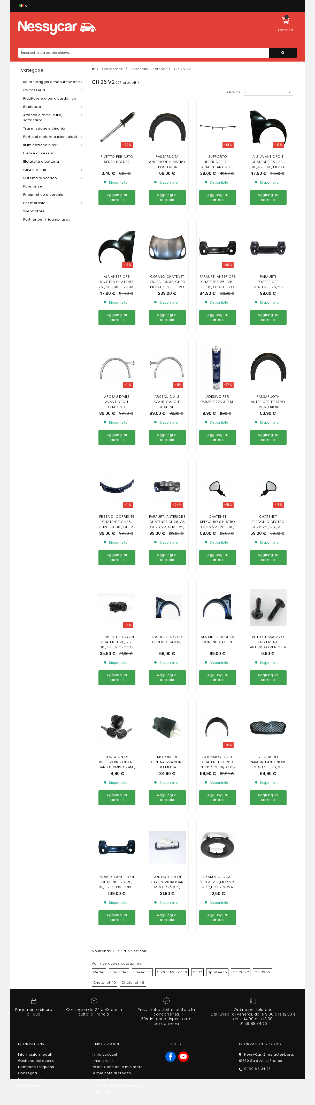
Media (99, 783)
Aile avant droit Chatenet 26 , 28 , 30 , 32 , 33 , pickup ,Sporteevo (268, 164)
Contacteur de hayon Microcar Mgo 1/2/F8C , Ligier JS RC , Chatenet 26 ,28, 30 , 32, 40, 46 (167, 701)
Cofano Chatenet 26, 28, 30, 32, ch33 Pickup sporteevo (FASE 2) (167, 284)
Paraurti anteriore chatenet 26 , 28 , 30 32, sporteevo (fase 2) (217, 284)
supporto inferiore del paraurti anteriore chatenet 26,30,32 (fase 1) (217, 167)
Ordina (233, 92)
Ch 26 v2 (241, 783)
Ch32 (197, 783)
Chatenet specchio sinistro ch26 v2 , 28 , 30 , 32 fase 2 (217, 477)
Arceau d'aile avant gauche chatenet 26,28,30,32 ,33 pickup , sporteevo (167, 360)
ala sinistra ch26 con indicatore (217, 545)
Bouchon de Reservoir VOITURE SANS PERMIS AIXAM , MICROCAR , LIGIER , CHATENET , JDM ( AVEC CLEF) (117, 628)
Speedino (142, 783)
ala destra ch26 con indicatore (167, 545)
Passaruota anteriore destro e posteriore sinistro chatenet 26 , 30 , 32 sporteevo (267, 362)
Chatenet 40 (104, 794)
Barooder (119, 783)
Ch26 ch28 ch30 (172, 783)
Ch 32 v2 (263, 783)
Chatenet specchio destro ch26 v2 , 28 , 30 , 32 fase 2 (268, 477)
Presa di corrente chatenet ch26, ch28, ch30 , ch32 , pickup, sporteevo (117, 477)
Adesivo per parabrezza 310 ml (217, 352)
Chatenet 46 (132, 794)
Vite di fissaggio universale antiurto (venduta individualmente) (268, 550)
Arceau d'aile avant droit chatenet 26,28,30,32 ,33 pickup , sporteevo (117, 407)
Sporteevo (217, 783)
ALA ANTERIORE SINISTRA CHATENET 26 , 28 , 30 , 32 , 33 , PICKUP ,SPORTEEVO (116, 284)
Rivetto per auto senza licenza (117, 159)
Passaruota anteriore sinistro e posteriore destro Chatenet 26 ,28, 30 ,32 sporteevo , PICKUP (167, 169)
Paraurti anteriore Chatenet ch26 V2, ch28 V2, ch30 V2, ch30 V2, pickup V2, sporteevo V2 (167, 480)
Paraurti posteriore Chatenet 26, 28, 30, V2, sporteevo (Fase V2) (268, 287)
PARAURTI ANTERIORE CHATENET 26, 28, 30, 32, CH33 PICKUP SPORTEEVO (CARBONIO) (117, 699)
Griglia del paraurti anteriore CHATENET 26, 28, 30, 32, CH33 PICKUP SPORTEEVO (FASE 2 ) (268, 628)
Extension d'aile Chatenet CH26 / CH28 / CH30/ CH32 (217, 620)
